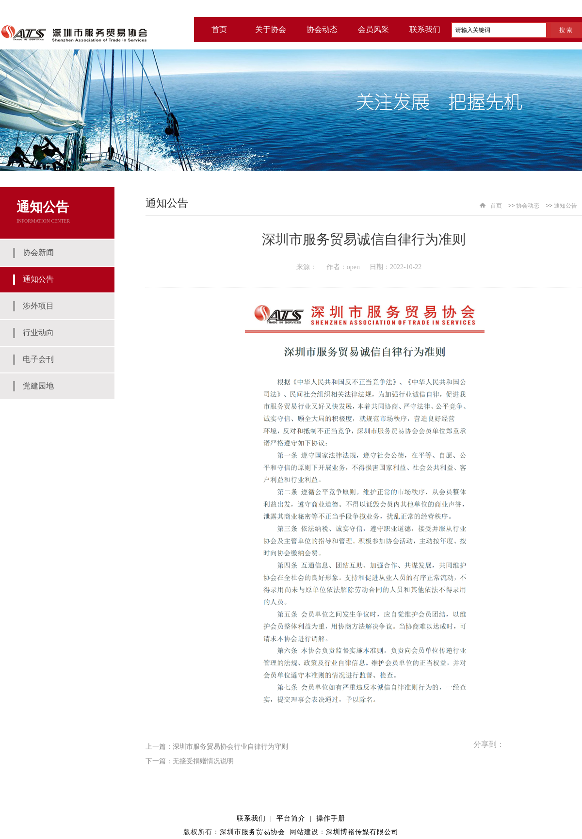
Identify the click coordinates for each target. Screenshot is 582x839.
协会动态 (322, 29)
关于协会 (270, 29)
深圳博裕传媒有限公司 (362, 832)
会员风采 (373, 29)
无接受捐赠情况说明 (203, 761)
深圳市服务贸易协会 (252, 832)
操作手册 (330, 818)
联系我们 (424, 29)
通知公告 (565, 205)
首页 (496, 205)
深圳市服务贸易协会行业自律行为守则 (230, 746)
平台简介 (291, 818)
